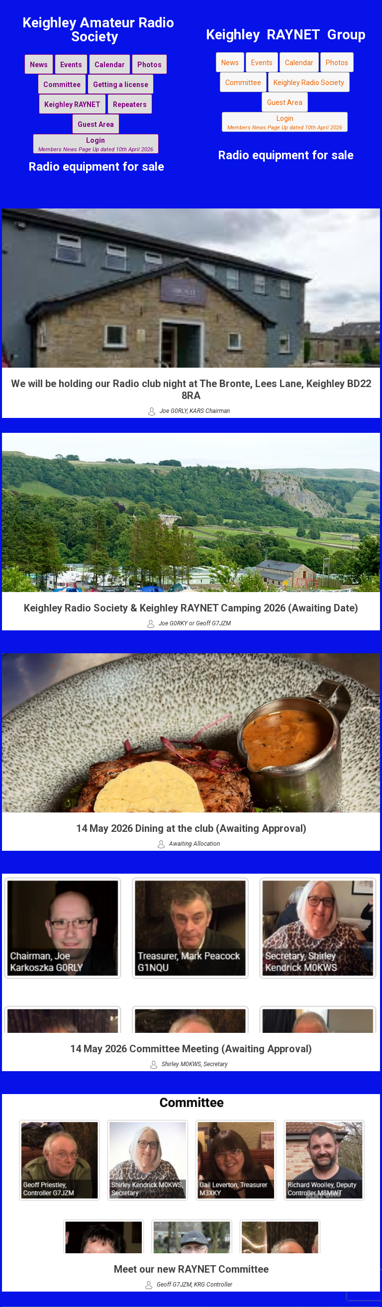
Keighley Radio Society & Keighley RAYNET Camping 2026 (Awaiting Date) (191, 608)
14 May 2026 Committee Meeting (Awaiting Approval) (191, 1049)
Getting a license (120, 85)
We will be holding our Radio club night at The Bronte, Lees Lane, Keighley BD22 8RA (191, 390)
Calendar (110, 65)
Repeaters (130, 104)
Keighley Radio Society (309, 83)
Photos (149, 65)
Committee (62, 85)
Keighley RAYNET (72, 104)
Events (71, 65)
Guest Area (96, 124)
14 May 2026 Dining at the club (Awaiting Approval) (191, 828)
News (39, 65)
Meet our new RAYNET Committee (191, 1269)
